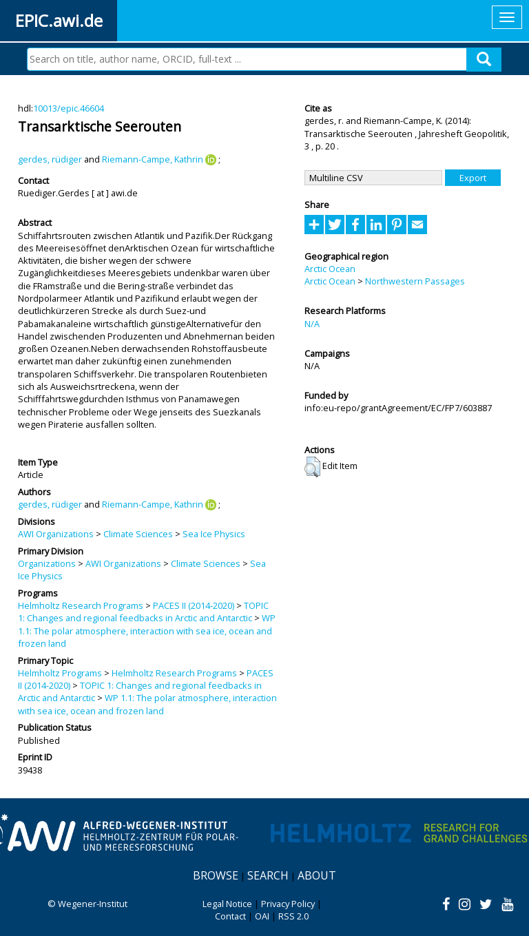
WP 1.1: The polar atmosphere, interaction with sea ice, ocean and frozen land (147, 630)
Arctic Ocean (329, 268)
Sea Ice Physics (214, 534)
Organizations (47, 563)
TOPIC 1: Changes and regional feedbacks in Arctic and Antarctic (143, 611)
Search (268, 875)
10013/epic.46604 (68, 108)
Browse (215, 875)
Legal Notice (227, 903)
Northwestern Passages (415, 281)
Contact (230, 916)
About (317, 875)
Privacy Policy (288, 903)
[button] (312, 467)
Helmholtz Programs (60, 673)
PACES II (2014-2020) (193, 605)
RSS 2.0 (293, 916)
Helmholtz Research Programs (80, 605)
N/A (312, 324)
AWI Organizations (56, 534)
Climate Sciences (138, 534)
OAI (262, 916)
